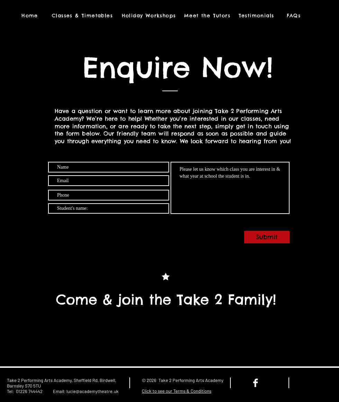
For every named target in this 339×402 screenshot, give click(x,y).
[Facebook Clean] (255, 382)
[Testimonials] (257, 15)
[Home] (30, 15)
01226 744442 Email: (41, 391)
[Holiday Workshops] (149, 15)
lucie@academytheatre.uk (92, 391)
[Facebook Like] (315, 383)
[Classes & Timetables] (83, 15)
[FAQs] (294, 15)
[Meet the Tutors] (207, 15)
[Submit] (267, 237)
